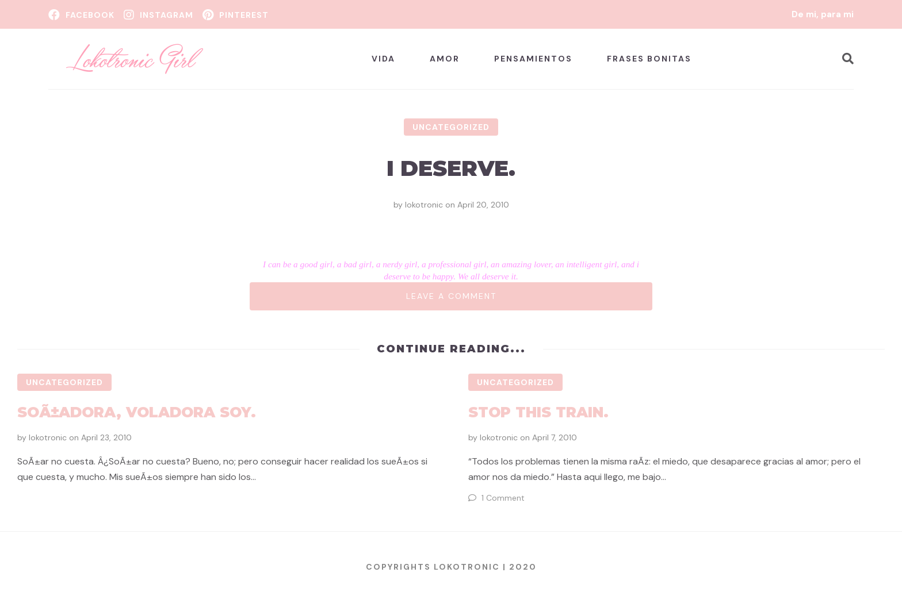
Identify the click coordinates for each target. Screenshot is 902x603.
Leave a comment (451, 296)
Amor (445, 58)
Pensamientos (533, 58)
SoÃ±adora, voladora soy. (136, 412)
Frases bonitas (649, 58)
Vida (383, 58)
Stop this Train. (538, 412)
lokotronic (424, 204)
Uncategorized (451, 127)
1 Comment (503, 498)
